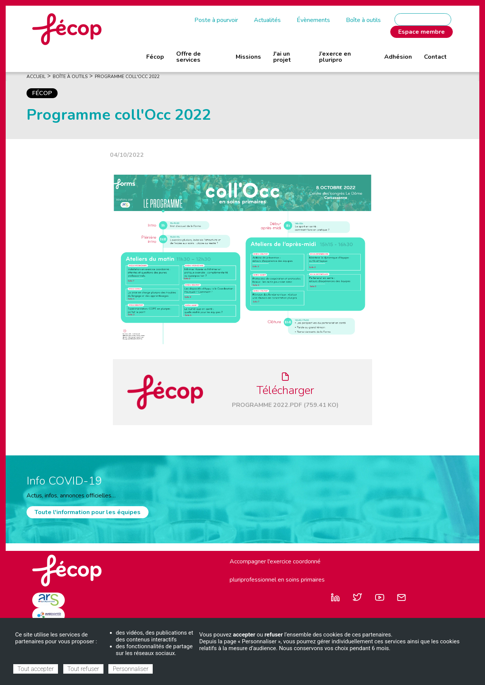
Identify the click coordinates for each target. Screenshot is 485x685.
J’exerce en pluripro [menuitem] (335, 57)
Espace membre (421, 32)
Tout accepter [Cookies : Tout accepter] (35, 668)
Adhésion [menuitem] (398, 57)
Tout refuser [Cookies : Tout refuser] (83, 668)
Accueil (36, 77)
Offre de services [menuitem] (188, 57)
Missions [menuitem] (248, 57)
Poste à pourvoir (216, 20)
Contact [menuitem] (435, 57)
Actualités (267, 20)
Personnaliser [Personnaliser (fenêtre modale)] (130, 668)
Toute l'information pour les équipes (87, 512)
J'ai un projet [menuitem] (282, 57)
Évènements (313, 20)
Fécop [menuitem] (155, 57)
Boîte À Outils (70, 77)
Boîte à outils (363, 20)
